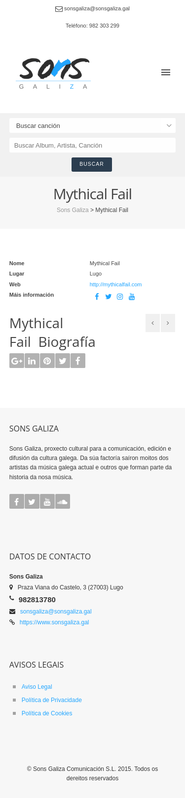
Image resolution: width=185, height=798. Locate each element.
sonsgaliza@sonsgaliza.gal (56, 611)
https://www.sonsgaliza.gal (54, 622)
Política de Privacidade (52, 700)
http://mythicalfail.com (116, 284)
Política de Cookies (47, 713)
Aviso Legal (37, 686)
